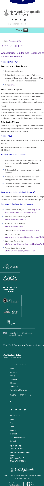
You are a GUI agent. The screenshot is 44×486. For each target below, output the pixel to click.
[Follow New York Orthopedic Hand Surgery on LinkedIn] (21, 410)
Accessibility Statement (18, 390)
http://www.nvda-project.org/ (15, 219)
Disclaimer (13, 372)
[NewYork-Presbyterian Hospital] (12, 356)
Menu (22, 30)
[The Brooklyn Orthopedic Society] (10, 289)
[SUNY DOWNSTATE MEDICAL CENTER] (11, 300)
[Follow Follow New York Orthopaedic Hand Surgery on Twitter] (17, 20)
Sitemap (12, 85)
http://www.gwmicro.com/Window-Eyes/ (20, 251)
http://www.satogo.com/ (14, 226)
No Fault (13, 441)
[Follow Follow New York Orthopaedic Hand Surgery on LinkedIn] (21, 20)
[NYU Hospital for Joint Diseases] (17, 334)
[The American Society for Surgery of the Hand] (10, 267)
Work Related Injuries (17, 437)
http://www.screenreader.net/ (28, 230)
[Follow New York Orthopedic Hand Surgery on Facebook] (12, 410)
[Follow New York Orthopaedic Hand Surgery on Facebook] (12, 20)
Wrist (11, 423)
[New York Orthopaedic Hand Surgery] (22, 12)
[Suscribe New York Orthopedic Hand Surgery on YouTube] (25, 410)
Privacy (12, 376)
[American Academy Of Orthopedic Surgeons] (10, 278)
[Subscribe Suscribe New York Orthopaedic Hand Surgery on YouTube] (25, 20)
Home (6, 41)
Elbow (12, 427)
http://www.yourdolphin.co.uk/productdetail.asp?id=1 (24, 244)
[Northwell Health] (10, 323)
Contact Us (14, 386)
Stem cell (13, 434)
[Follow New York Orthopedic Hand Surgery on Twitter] (16, 410)
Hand (12, 420)
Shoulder (13, 430)
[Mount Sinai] (10, 311)
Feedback (13, 379)
